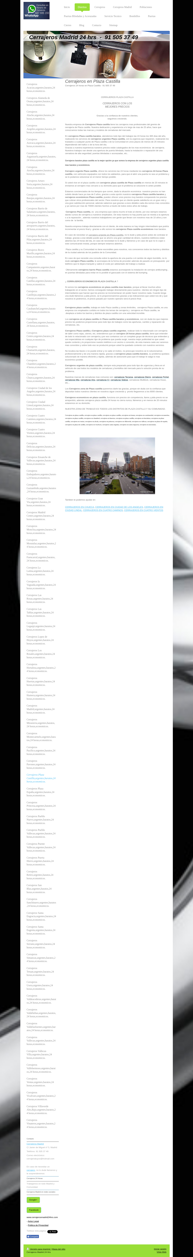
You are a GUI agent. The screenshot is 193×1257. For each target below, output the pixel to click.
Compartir (32, 1237)
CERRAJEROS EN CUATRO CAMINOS (103, 510)
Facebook (34, 1210)
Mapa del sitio (58, 1249)
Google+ (33, 1200)
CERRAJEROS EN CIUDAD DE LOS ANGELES (119, 507)
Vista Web (161, 1252)
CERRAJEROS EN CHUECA (79, 507)
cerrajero (31, 1170)
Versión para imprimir (39, 1249)
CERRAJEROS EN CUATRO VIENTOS (143, 510)
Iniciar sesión (160, 1249)
